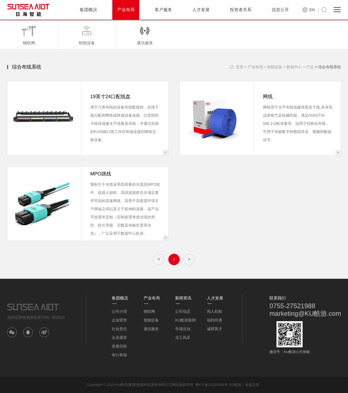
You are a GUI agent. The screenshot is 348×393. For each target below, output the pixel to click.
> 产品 (308, 67)
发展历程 (119, 346)
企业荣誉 (119, 320)
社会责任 (119, 329)
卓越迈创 (252, 385)
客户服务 (163, 9)
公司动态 (182, 311)
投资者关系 (240, 9)
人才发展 (201, 9)
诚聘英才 (214, 329)
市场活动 (182, 329)
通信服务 (151, 329)
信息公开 (280, 9)
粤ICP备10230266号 (211, 385)
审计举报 (119, 355)
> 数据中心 (292, 67)
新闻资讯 (183, 298)
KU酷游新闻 (185, 320)
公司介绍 (119, 311)
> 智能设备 (273, 67)
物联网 (149, 311)
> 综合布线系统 (328, 67)
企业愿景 (119, 337)
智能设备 (151, 320)
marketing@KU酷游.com (305, 313)
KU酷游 (235, 385)
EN (312, 10)
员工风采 (182, 337)
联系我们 (277, 298)
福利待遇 (214, 320)
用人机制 (214, 311)
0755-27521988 (292, 306)
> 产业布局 (253, 67)
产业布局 (126, 9)
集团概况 (88, 9)
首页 (239, 67)
